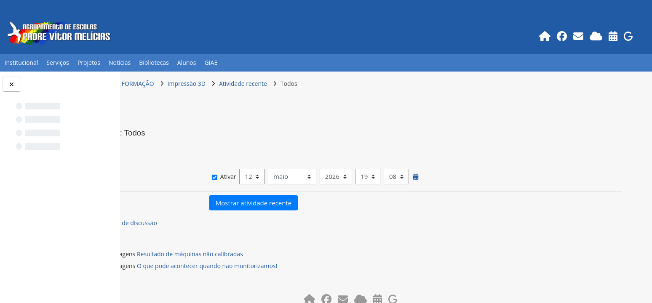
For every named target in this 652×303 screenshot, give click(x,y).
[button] (148, 149)
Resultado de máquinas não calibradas (260, 254)
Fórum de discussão (200, 223)
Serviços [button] (57, 62)
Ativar (277, 177)
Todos (359, 84)
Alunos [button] (186, 62)
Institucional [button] (21, 62)
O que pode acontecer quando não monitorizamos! (277, 266)
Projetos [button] (88, 62)
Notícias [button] (120, 62)
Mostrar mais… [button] (161, 164)
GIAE (210, 62)
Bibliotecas (154, 62)
